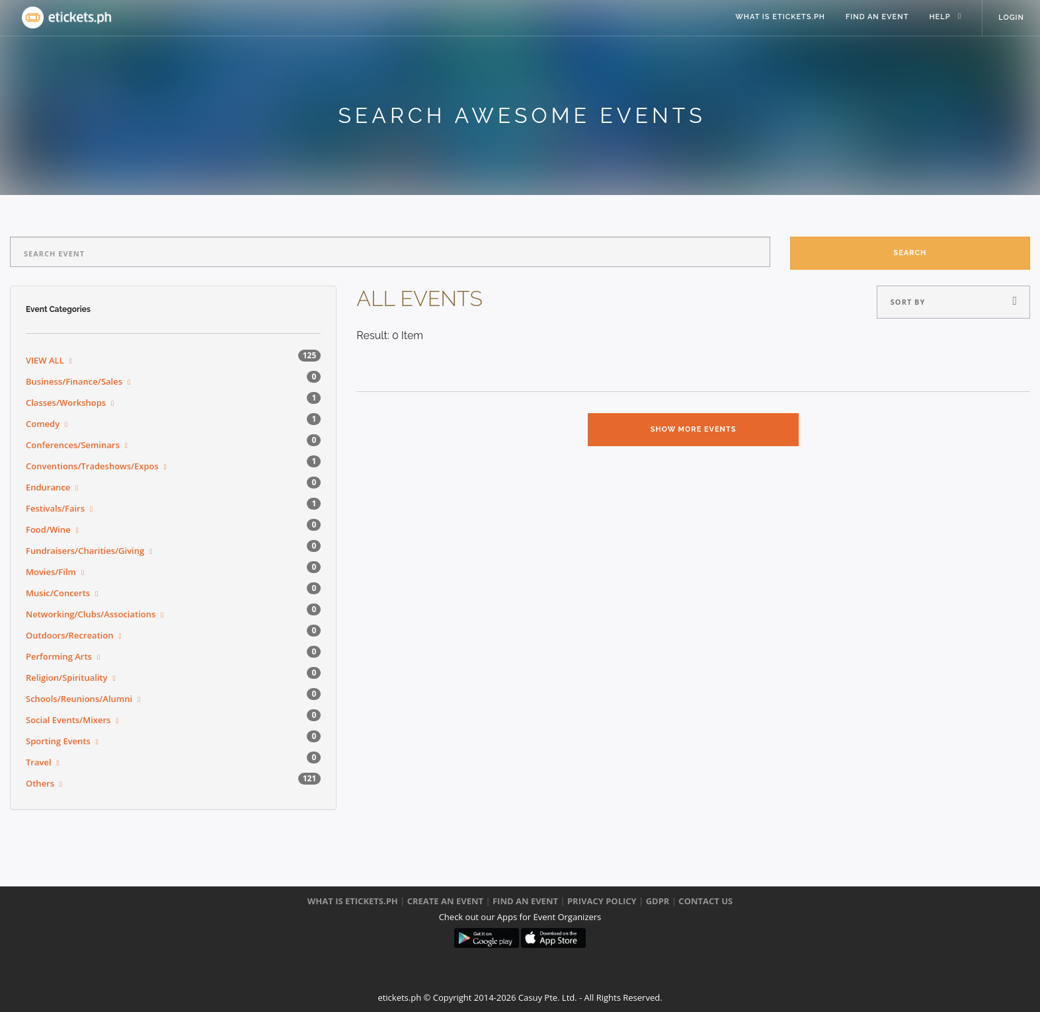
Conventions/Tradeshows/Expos (92, 466)
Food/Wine (48, 529)
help (938, 18)
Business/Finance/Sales (74, 381)
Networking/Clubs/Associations (90, 614)
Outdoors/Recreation (69, 635)
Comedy (43, 424)
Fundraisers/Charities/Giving (85, 551)
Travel (39, 762)
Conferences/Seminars (73, 445)
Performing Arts (59, 656)
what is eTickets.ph (777, 18)
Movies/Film (51, 572)
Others (40, 783)
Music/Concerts (58, 593)
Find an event (875, 18)
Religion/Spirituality (67, 677)
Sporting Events (58, 741)
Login (1011, 18)
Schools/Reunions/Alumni (79, 699)
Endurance (48, 487)
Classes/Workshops (66, 403)
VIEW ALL (45, 360)
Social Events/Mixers (68, 720)
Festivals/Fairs (55, 508)
